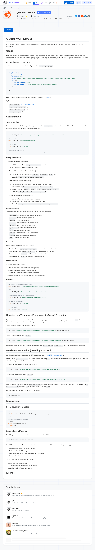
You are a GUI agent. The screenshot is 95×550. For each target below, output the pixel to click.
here (48, 97)
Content (8, 30)
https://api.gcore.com (28, 104)
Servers (13, 8)
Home (6, 8)
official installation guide (54, 355)
